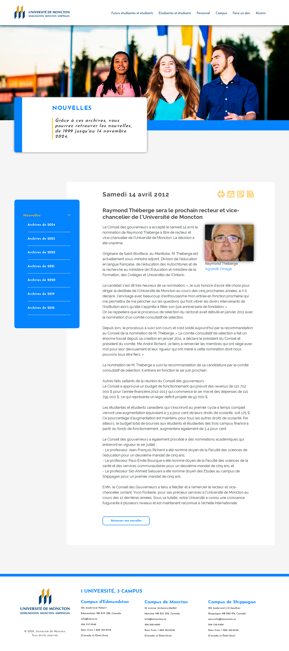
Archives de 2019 (41, 294)
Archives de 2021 (41, 266)
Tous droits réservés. (45, 635)
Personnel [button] (203, 13)
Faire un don (241, 13)
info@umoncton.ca (155, 619)
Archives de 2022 (41, 252)
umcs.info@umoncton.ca (222, 619)
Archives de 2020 (41, 280)
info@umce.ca (89, 619)
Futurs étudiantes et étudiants (132, 13)
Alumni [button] (261, 13)
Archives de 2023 (41, 238)
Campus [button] (221, 13)
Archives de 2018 (41, 307)
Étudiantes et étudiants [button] (175, 13)
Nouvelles (46, 215)
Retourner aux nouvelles (126, 520)
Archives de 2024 (41, 225)
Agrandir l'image (218, 269)
